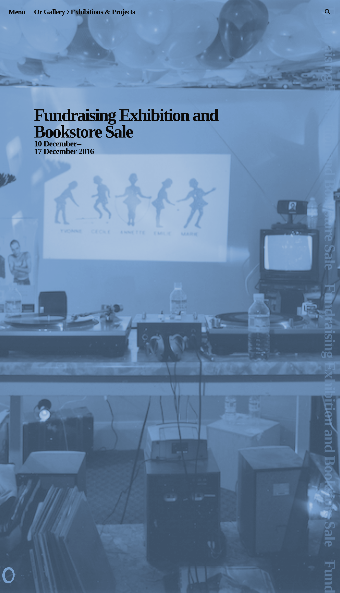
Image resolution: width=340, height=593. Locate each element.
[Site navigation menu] (17, 12)
